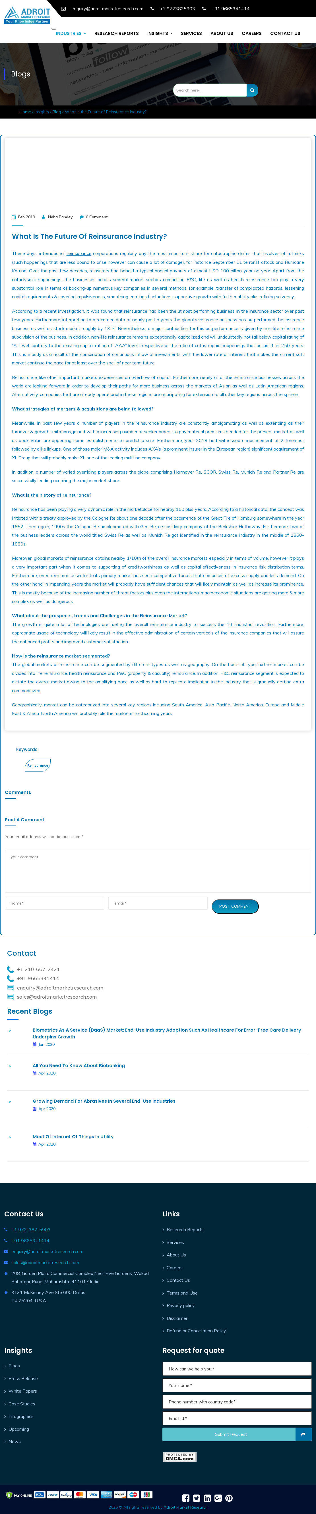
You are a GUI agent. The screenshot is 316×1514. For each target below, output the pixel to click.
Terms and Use (182, 1291)
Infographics (21, 1414)
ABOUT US (221, 31)
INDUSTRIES (69, 31)
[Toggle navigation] (53, 27)
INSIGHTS (157, 31)
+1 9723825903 (177, 8)
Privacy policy (181, 1303)
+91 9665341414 (231, 8)
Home (26, 110)
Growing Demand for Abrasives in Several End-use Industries (104, 1099)
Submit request (263, 1433)
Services (175, 1240)
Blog (57, 110)
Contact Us (178, 1278)
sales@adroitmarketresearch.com (45, 1260)
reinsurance (79, 251)
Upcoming (19, 1427)
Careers (175, 1265)
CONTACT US (285, 31)
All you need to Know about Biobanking (79, 1064)
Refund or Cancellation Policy (196, 1329)
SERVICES (191, 31)
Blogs (14, 1364)
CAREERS (252, 31)
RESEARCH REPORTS (116, 31)
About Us (176, 1253)
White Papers (23, 1389)
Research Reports (185, 1228)
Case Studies (22, 1402)
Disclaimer (177, 1316)
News (15, 1440)
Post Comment (235, 904)
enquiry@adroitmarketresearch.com (47, 1249)
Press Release (23, 1376)
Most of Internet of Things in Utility (73, 1135)
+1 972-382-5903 (31, 1228)
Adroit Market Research (186, 1505)
